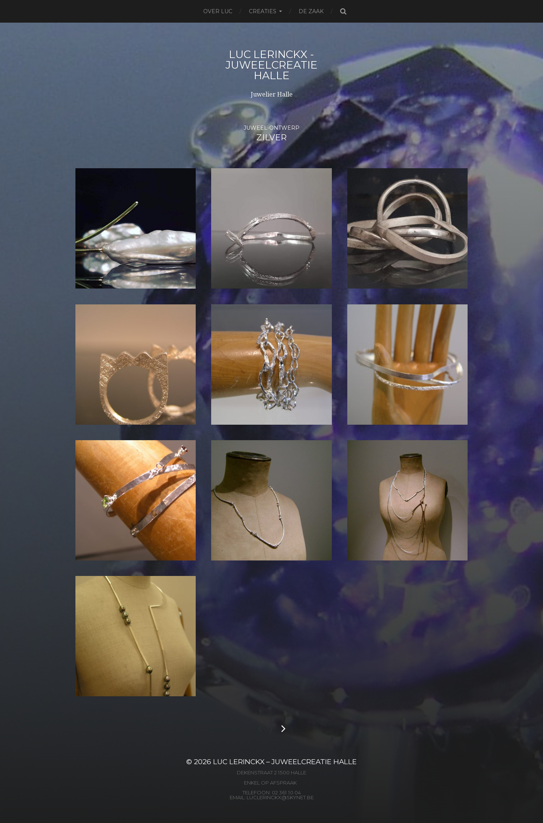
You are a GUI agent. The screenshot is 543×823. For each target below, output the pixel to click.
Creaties (262, 11)
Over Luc (217, 11)
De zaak (311, 11)
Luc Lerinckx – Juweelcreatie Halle (285, 761)
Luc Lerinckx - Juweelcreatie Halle (271, 65)
